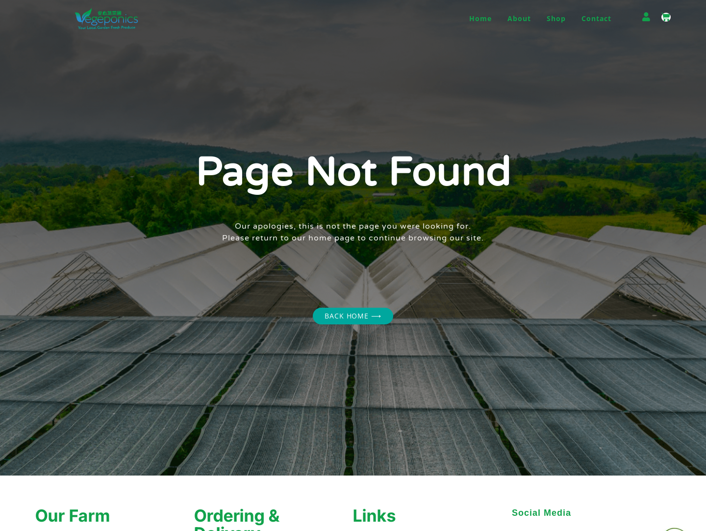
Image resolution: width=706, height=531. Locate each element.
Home (480, 18)
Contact (596, 18)
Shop (556, 18)
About (519, 18)
